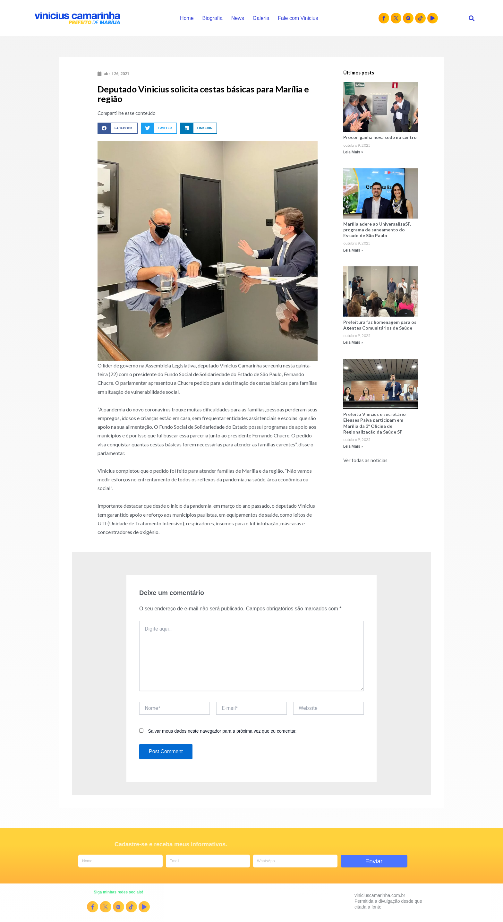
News (237, 18)
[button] (471, 18)
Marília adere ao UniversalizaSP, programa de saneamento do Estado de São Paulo (377, 229)
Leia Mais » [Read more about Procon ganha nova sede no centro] (353, 152)
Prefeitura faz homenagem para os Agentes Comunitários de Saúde (379, 325)
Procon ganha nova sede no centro (380, 137)
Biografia (212, 18)
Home (187, 18)
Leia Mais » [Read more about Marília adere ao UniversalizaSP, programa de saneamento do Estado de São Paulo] (353, 250)
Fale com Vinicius (298, 18)
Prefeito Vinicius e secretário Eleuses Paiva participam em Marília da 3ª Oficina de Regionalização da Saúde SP (374, 423)
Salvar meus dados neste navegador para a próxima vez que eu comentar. (222, 731)
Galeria (261, 18)
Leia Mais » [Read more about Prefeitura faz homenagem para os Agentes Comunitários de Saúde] (353, 342)
